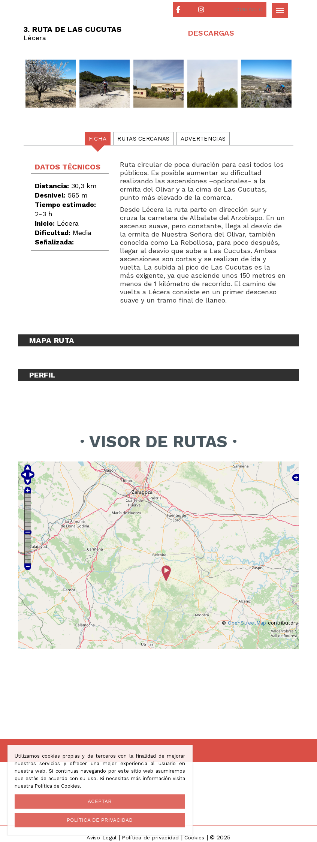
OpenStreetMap (247, 623)
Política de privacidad (150, 838)
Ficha (98, 138)
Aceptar (100, 801)
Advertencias (203, 138)
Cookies (194, 838)
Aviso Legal (102, 838)
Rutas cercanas (143, 138)
